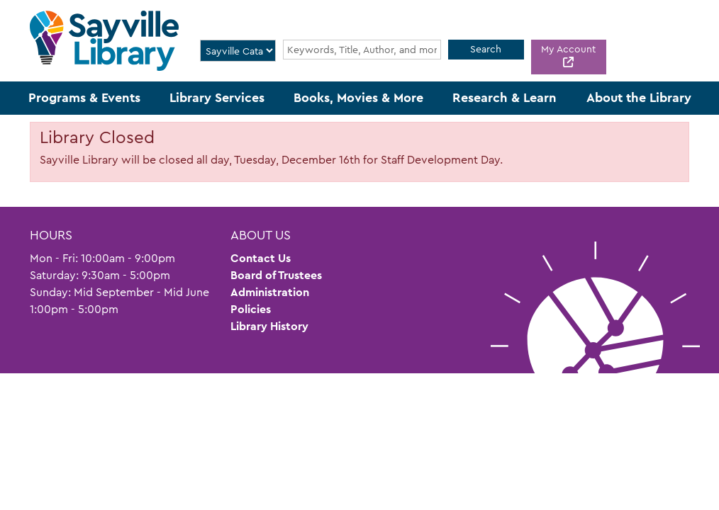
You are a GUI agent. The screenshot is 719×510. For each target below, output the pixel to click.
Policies (250, 309)
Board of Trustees (276, 275)
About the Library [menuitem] (638, 98)
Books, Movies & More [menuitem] (358, 98)
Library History (269, 326)
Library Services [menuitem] (216, 98)
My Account (568, 49)
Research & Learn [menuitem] (504, 98)
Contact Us (260, 258)
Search (485, 49)
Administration (269, 292)
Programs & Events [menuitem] (84, 98)
